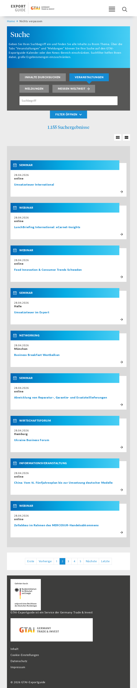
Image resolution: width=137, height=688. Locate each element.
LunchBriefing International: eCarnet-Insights (47, 227)
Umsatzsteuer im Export (31, 312)
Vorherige (45, 561)
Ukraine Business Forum (31, 440)
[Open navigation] (112, 9)
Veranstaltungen (89, 77)
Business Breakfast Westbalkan (37, 355)
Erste (30, 561)
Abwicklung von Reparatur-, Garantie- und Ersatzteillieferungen (60, 397)
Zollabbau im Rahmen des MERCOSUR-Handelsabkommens (56, 525)
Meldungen (34, 89)
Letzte (105, 561)
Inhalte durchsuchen (42, 77)
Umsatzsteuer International (34, 184)
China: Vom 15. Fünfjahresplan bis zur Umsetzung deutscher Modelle (63, 483)
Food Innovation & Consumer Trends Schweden (48, 270)
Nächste (91, 561)
